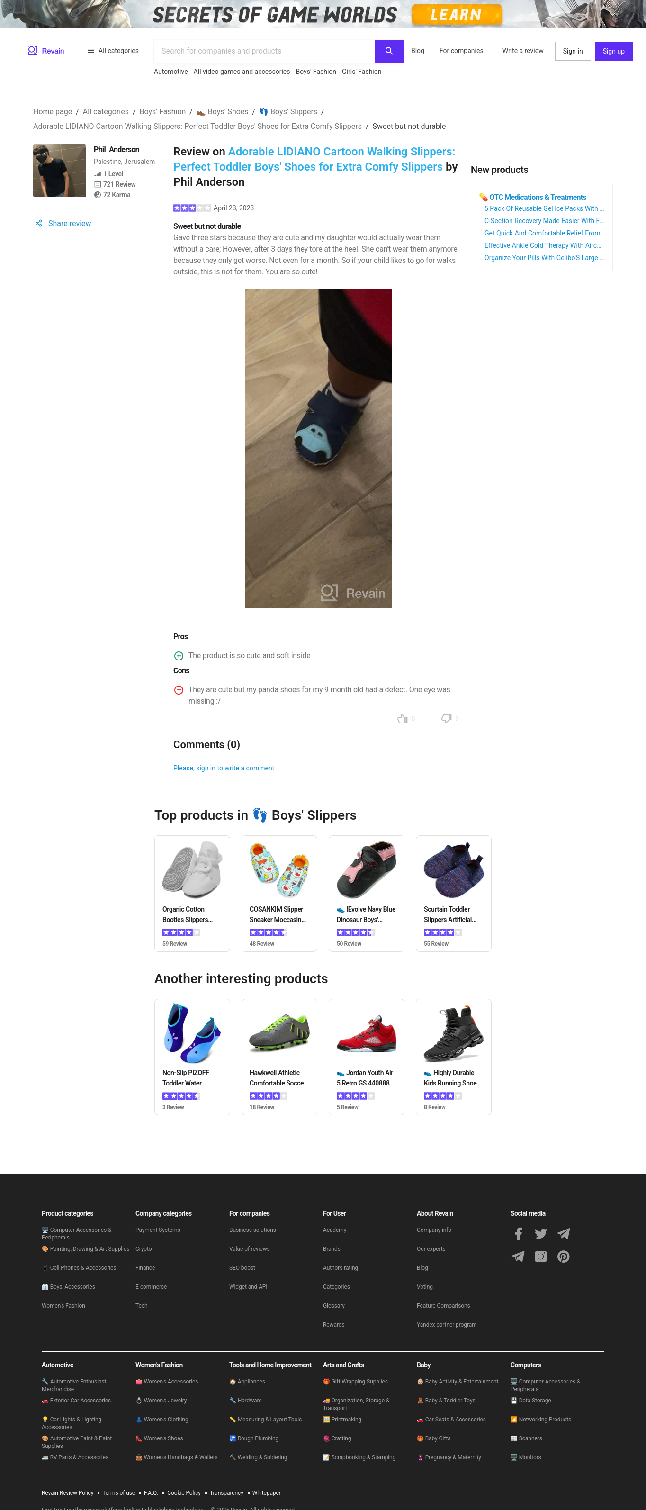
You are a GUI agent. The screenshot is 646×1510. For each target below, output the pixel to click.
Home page (52, 111)
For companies (462, 50)
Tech (141, 1305)
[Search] (389, 51)
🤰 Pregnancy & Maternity (449, 1457)
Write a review (523, 50)
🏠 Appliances (247, 1381)
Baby (424, 1365)
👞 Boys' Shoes (223, 111)
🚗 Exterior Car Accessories (76, 1400)
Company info (434, 1230)
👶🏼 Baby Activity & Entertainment (457, 1381)
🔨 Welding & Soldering (258, 1457)
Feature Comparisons (443, 1305)
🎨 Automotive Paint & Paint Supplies (77, 1442)
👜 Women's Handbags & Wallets (176, 1457)
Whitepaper (266, 1493)
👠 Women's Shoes (159, 1438)
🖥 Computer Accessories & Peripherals (76, 1234)
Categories (336, 1287)
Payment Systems (157, 1230)
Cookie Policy (184, 1493)
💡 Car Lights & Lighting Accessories (71, 1423)
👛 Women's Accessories (166, 1381)
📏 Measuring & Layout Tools (265, 1419)
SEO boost (242, 1268)
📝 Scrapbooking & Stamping (359, 1457)
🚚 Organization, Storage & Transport (356, 1404)
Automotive (171, 71)
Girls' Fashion (361, 71)
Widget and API (248, 1287)
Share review (62, 223)
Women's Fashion (63, 1305)
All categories (113, 50)
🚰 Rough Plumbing (253, 1438)
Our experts (431, 1249)
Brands (332, 1249)
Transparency (226, 1493)
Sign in (573, 51)
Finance (145, 1268)
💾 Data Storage (531, 1400)
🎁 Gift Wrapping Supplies (355, 1381)
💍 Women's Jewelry (161, 1400)
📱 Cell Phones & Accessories (79, 1268)
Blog (417, 50)
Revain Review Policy (67, 1493)
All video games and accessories (242, 71)
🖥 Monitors (526, 1457)
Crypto (143, 1249)
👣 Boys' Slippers (288, 111)
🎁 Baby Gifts (433, 1438)
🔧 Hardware (245, 1400)
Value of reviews (249, 1249)
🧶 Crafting (337, 1438)
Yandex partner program (447, 1324)
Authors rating (340, 1268)
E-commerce (151, 1287)
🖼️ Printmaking (342, 1419)
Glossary (334, 1305)
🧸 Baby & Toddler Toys (446, 1400)
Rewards (334, 1324)
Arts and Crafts (343, 1365)
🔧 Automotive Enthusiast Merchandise (74, 1385)
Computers (526, 1365)
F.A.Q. (151, 1493)
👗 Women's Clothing (161, 1419)
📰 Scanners (526, 1438)
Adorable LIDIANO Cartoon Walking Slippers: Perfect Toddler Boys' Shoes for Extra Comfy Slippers (197, 126)
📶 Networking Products (541, 1419)
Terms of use (118, 1493)
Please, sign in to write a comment (223, 768)
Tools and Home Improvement (270, 1365)
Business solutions (252, 1230)
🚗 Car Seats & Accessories (451, 1419)
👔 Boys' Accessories (68, 1287)
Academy (334, 1230)
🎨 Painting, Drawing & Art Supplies (85, 1249)
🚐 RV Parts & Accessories (75, 1457)
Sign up (614, 51)
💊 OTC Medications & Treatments (532, 197)
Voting (425, 1287)
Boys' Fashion (316, 71)
